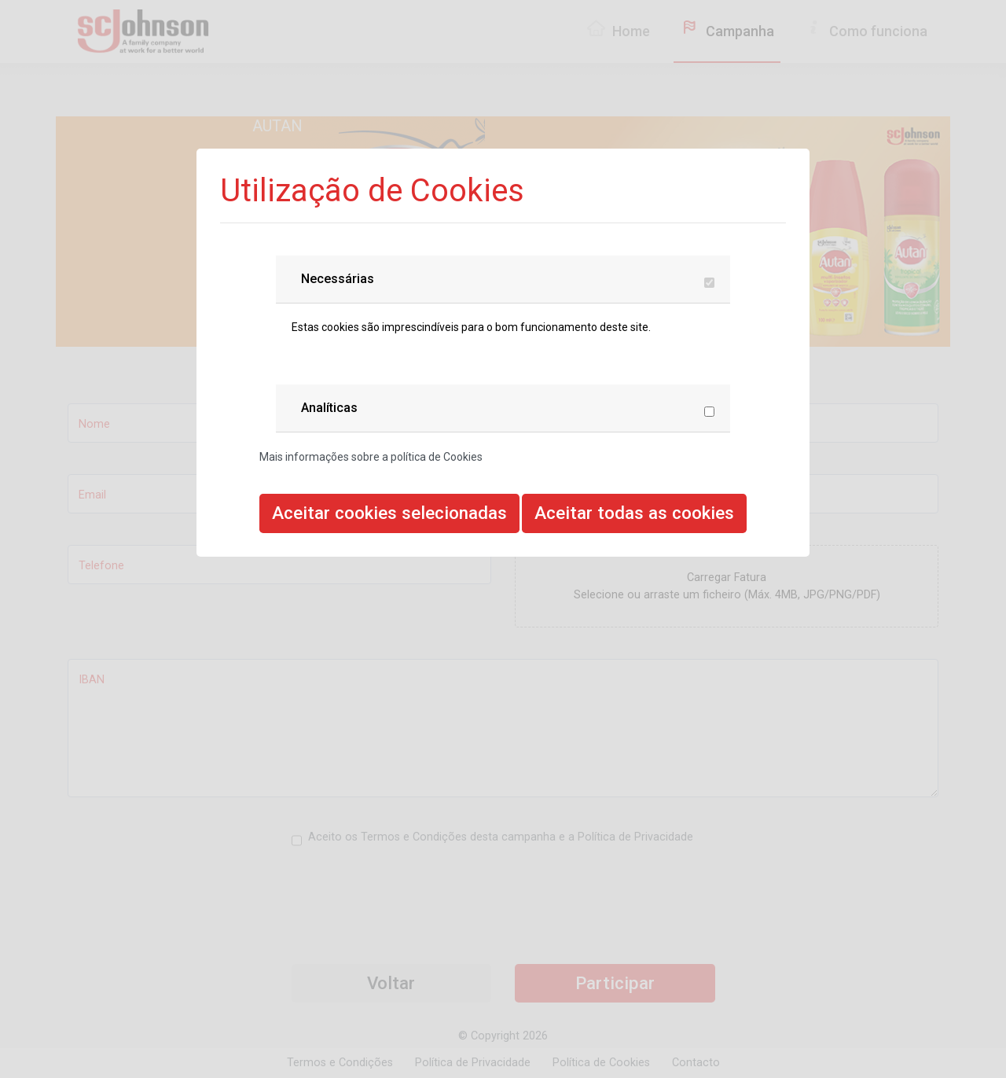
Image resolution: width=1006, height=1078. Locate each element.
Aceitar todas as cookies (634, 512)
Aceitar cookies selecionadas (389, 512)
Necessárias (337, 278)
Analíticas (329, 407)
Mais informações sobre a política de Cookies (371, 457)
